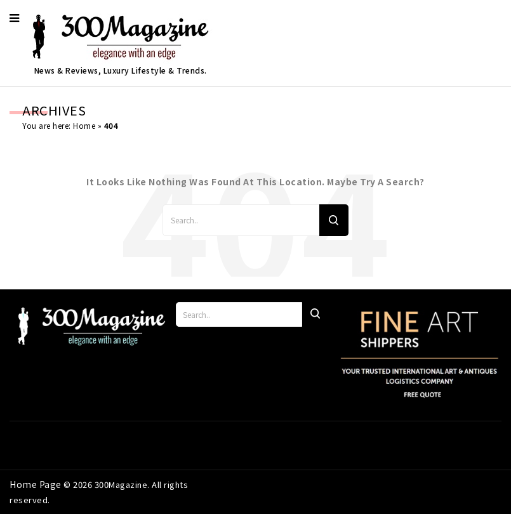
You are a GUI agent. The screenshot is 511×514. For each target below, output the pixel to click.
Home (84, 125)
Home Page (36, 484)
